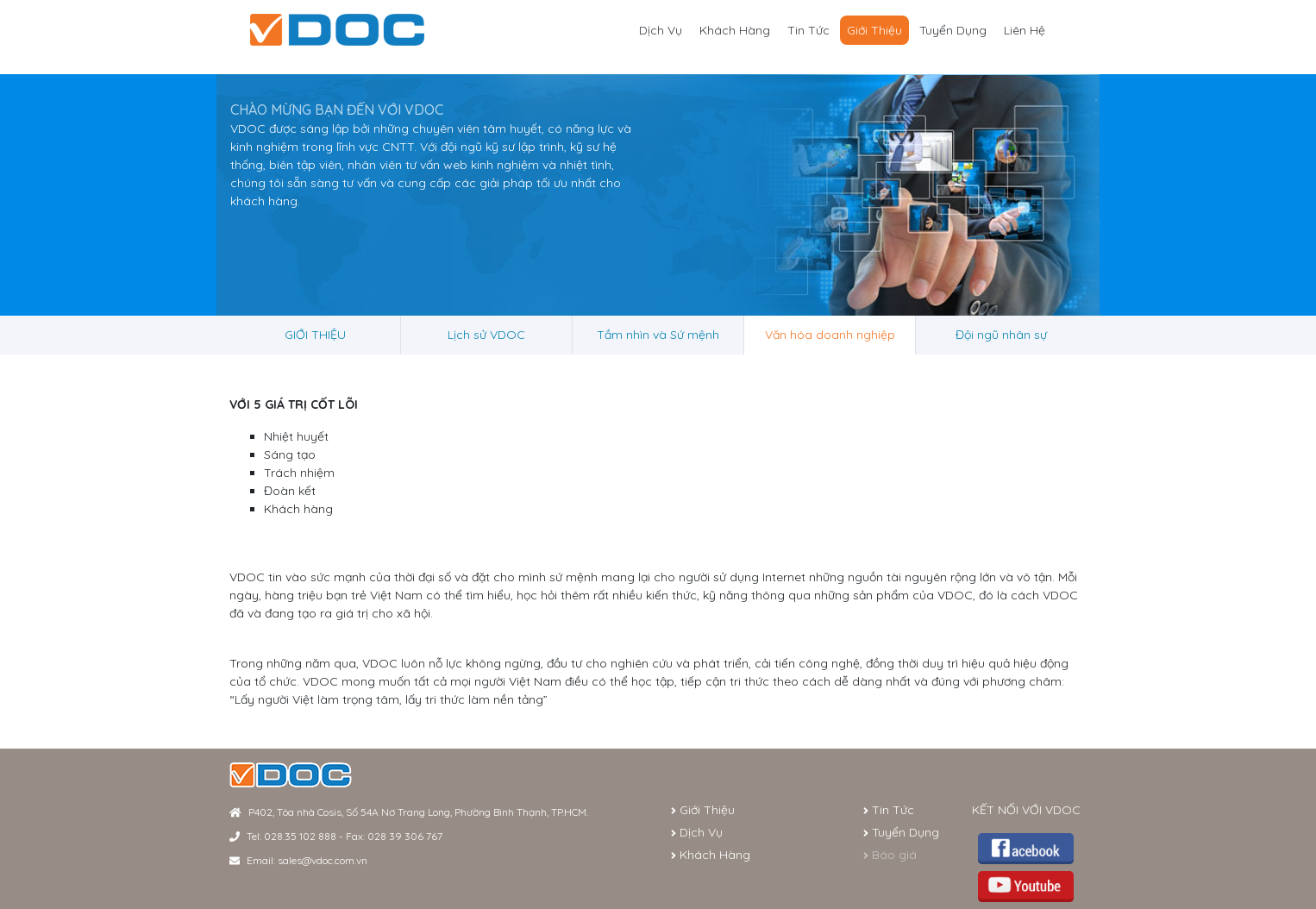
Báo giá (890, 854)
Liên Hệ (1024, 30)
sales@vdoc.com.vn (322, 860)
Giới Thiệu (874, 30)
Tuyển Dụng (953, 30)
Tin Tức (808, 30)
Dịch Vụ (660, 30)
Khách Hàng (734, 30)
